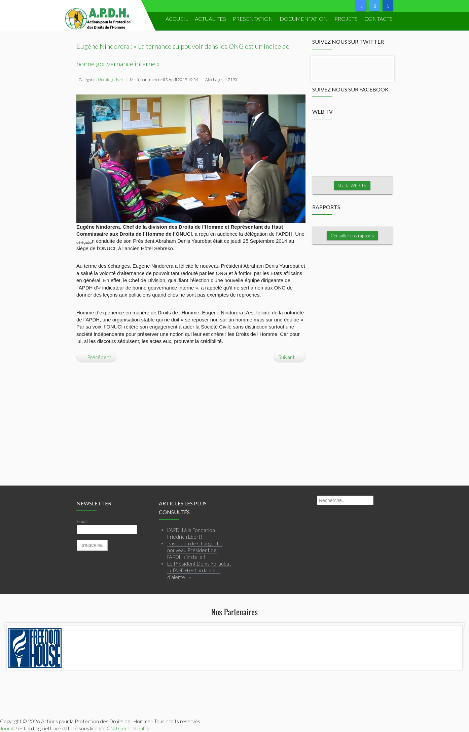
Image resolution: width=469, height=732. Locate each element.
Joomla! (8, 728)
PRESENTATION (253, 18)
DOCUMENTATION (304, 18)
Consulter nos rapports (352, 235)
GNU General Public (128, 728)
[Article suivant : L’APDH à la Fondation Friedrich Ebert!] (289, 356)
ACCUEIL (177, 18)
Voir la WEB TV (352, 185)
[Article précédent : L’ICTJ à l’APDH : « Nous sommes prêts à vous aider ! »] (96, 356)
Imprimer (247, 80)
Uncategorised (110, 79)
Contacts (378, 18)
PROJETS (346, 18)
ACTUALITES (210, 18)
